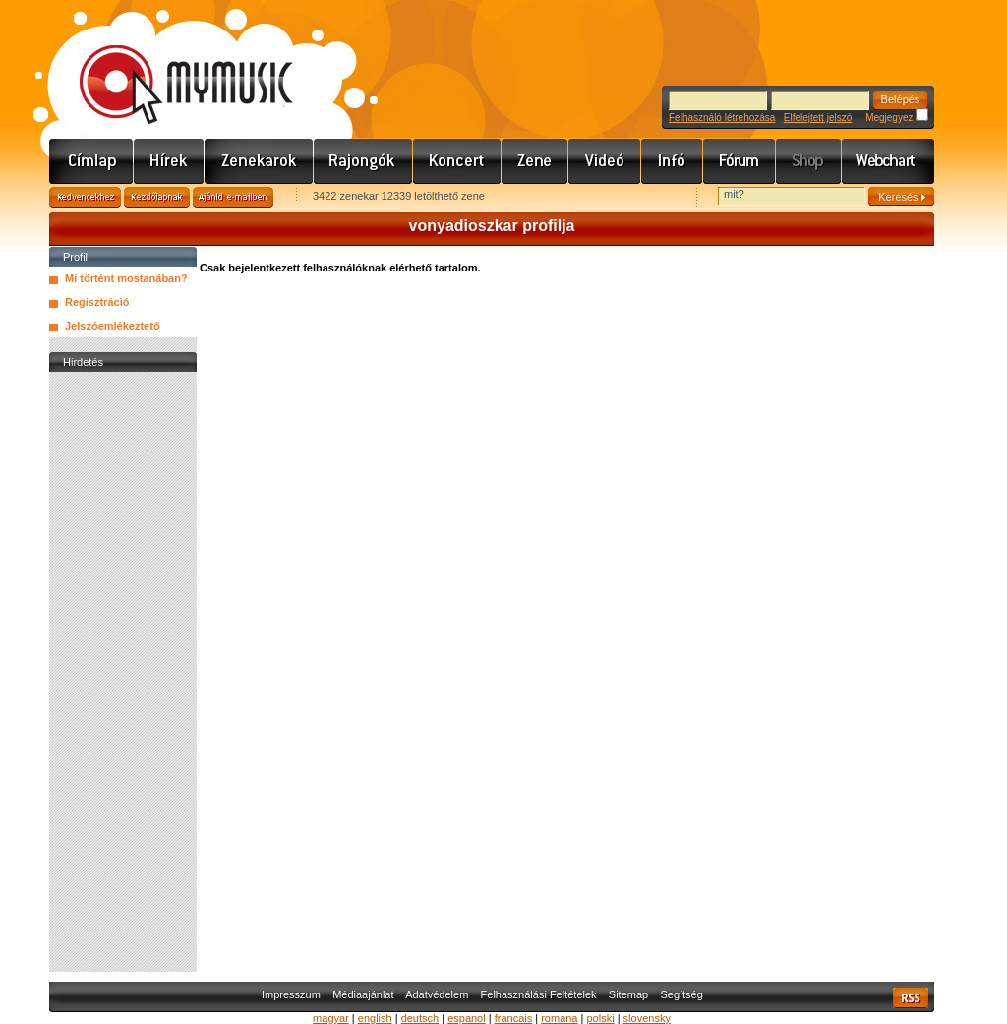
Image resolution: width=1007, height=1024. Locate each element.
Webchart (888, 161)
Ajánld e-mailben (233, 197)
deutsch (420, 1018)
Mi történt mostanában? (126, 278)
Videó (604, 161)
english (375, 1018)
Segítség (681, 994)
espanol (466, 1018)
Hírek (169, 161)
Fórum (739, 161)
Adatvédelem (436, 994)
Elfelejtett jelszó (818, 117)
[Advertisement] (123, 672)
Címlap (91, 161)
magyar (331, 1018)
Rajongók (363, 161)
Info (672, 161)
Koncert (457, 161)
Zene (535, 161)
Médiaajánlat (362, 994)
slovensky (647, 1018)
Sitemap (628, 994)
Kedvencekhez (85, 197)
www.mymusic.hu (169, 64)
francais (514, 1018)
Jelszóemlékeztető (112, 325)
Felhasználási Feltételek (539, 994)
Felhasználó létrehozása (722, 117)
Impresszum (291, 994)
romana (559, 1018)
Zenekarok (259, 161)
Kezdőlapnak (157, 197)
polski (600, 1018)
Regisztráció (97, 302)
